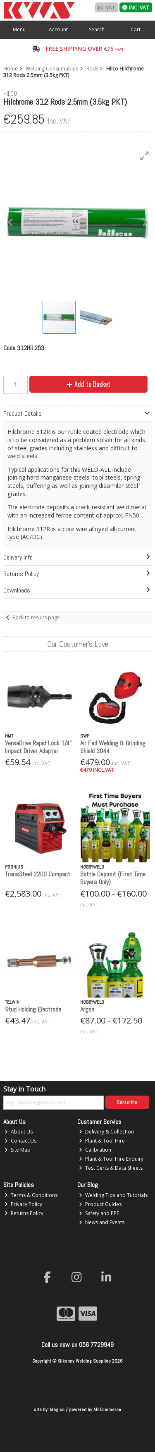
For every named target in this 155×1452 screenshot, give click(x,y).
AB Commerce (107, 1409)
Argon (87, 1009)
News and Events (101, 1222)
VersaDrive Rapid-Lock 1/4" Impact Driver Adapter (38, 747)
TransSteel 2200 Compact (37, 874)
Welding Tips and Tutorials (113, 1195)
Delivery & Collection (106, 1131)
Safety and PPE (99, 1213)
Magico (57, 1409)
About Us (19, 1131)
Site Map (18, 1149)
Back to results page (36, 617)
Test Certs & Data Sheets (111, 1167)
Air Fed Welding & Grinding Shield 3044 (112, 747)
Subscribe (127, 1101)
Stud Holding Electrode (33, 1009)
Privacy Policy (23, 1204)
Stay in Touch (24, 1089)
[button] (144, 155)
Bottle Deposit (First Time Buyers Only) (112, 878)
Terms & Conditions (31, 1195)
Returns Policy (24, 1213)
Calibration (95, 1149)
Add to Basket (88, 384)
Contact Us (20, 1140)
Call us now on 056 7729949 (77, 1344)
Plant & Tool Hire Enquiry (111, 1158)
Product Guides (100, 1204)
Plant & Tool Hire (102, 1140)
